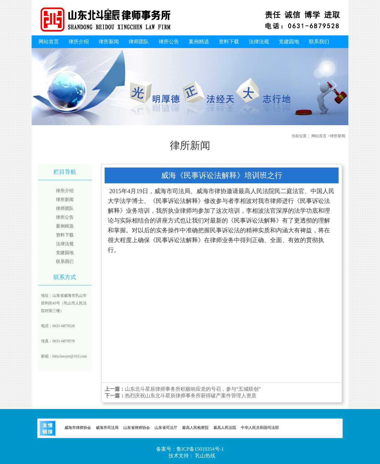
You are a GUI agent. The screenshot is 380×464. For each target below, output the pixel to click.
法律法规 (259, 41)
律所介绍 (79, 41)
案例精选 (199, 41)
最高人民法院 (224, 427)
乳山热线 (205, 455)
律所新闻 (109, 41)
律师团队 (139, 41)
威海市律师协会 (77, 427)
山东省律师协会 (136, 427)
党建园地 (289, 41)
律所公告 (169, 41)
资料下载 (229, 41)
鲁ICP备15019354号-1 (200, 449)
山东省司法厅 (166, 427)
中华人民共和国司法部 (260, 427)
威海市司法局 (107, 427)
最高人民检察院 (195, 427)
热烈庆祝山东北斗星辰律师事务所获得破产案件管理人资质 (190, 395)
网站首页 (49, 41)
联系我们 (319, 41)
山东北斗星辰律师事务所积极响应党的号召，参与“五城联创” (193, 389)
